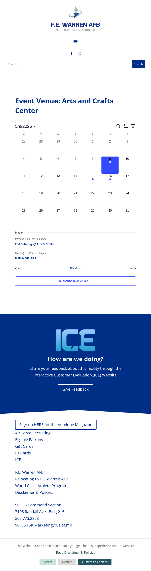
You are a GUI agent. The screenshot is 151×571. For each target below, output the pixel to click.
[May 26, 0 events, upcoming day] (41, 217)
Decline (67, 562)
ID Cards (23, 453)
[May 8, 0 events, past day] (92, 165)
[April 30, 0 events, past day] (75, 148)
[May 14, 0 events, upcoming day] (75, 182)
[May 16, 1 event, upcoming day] (110, 182)
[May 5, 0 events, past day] (41, 165)
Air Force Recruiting (33, 433)
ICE (18, 459)
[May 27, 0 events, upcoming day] (58, 217)
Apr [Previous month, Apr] (18, 268)
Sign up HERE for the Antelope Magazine (55, 424)
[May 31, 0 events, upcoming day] (127, 217)
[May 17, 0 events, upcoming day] (127, 182)
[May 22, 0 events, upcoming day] (92, 199)
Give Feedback (75, 389)
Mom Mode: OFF (26, 258)
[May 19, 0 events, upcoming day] (41, 199)
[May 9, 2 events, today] (110, 165)
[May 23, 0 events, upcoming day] (110, 199)
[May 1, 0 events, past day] (92, 148)
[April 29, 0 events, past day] (58, 148)
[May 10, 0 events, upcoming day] (127, 165)
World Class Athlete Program (41, 485)
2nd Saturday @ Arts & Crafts (34, 244)
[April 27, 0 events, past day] (23, 148)
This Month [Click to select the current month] (75, 268)
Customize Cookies (95, 562)
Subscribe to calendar (73, 281)
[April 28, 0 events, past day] (41, 148)
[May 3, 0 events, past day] (127, 148)
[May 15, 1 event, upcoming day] (92, 182)
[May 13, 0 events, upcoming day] (58, 182)
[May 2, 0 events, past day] (110, 148)
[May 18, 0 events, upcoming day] (23, 199)
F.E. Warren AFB (29, 472)
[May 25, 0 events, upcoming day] (23, 217)
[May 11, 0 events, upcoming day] (23, 182)
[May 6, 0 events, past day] (58, 165)
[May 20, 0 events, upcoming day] (58, 199)
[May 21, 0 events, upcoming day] (75, 199)
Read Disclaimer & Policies (75, 552)
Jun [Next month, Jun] (132, 268)
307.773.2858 (27, 518)
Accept (47, 562)
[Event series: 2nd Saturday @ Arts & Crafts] (47, 239)
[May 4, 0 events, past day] (23, 165)
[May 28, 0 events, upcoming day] (75, 217)
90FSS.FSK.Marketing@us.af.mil (43, 525)
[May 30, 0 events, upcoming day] (110, 217)
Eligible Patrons (29, 439)
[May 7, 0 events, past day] (75, 165)
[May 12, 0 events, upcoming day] (41, 182)
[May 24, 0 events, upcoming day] (127, 199)
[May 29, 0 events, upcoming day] (92, 217)
